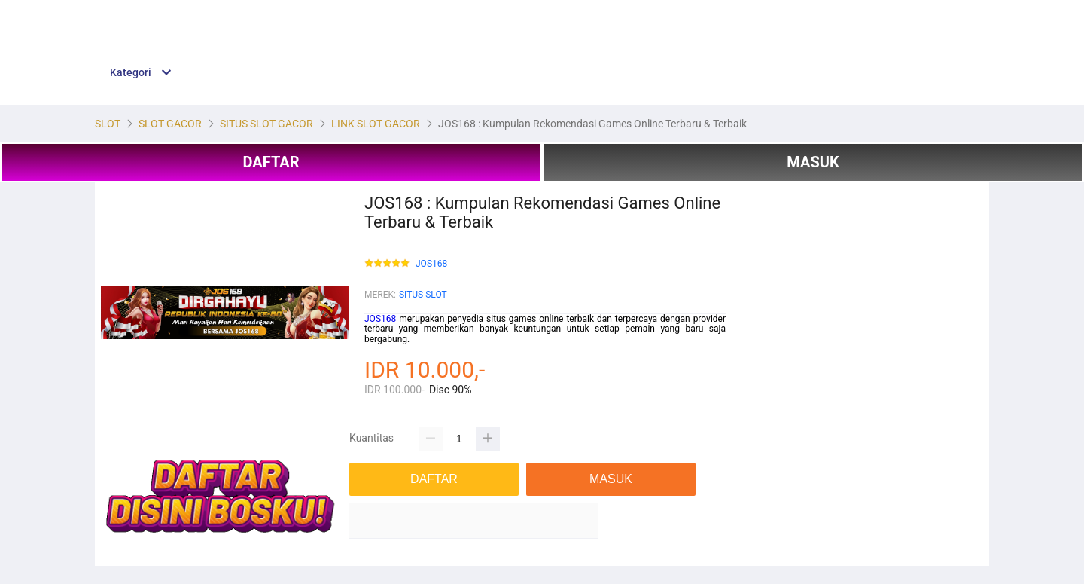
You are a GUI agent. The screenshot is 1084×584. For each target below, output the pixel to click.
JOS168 (431, 264)
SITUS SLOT (423, 294)
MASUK (813, 162)
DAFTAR (270, 162)
